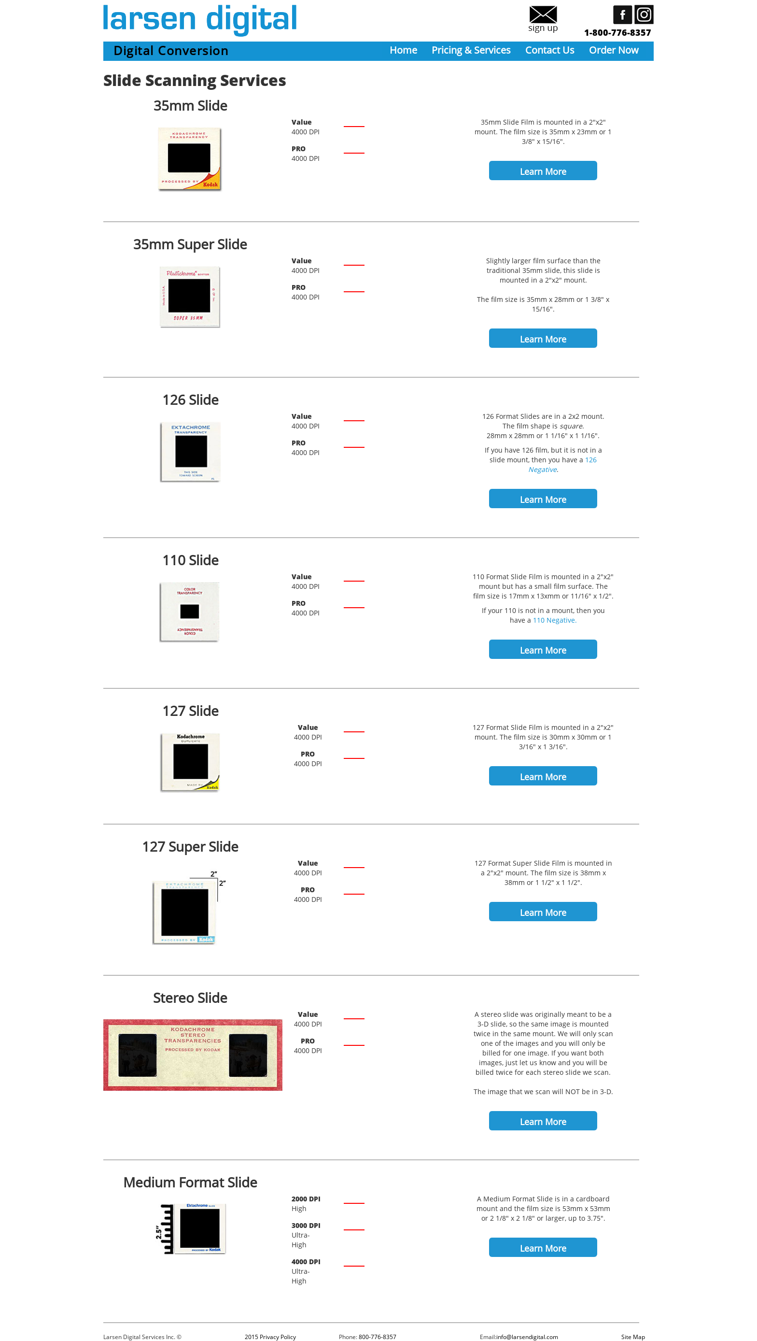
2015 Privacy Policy (270, 1337)
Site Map (633, 1337)
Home (403, 50)
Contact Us (550, 50)
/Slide (437, 128)
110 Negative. (555, 620)
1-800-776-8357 (617, 32)
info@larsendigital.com (527, 1337)
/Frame (431, 1205)
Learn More (543, 171)
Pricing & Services (471, 50)
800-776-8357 (377, 1337)
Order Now (614, 50)
